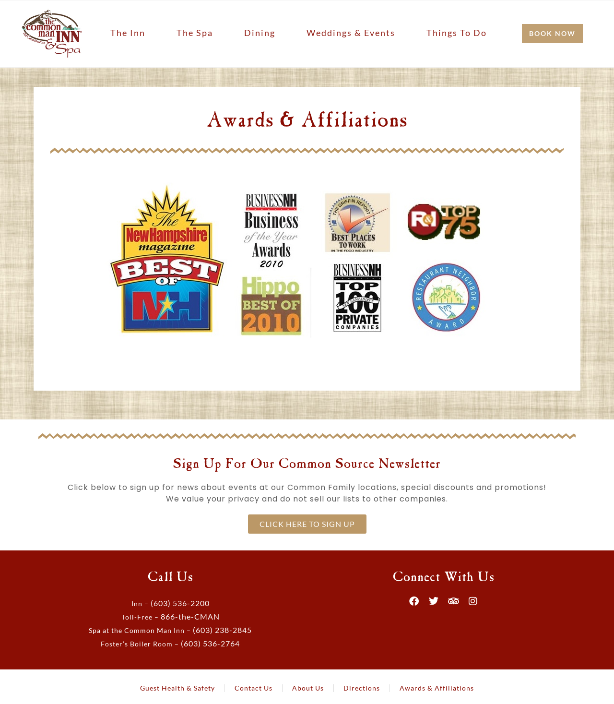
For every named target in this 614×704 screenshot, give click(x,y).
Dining (259, 32)
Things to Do (456, 32)
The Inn (127, 32)
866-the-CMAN (190, 616)
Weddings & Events (351, 32)
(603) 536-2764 (210, 643)
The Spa (195, 32)
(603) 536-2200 (180, 603)
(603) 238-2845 (222, 629)
